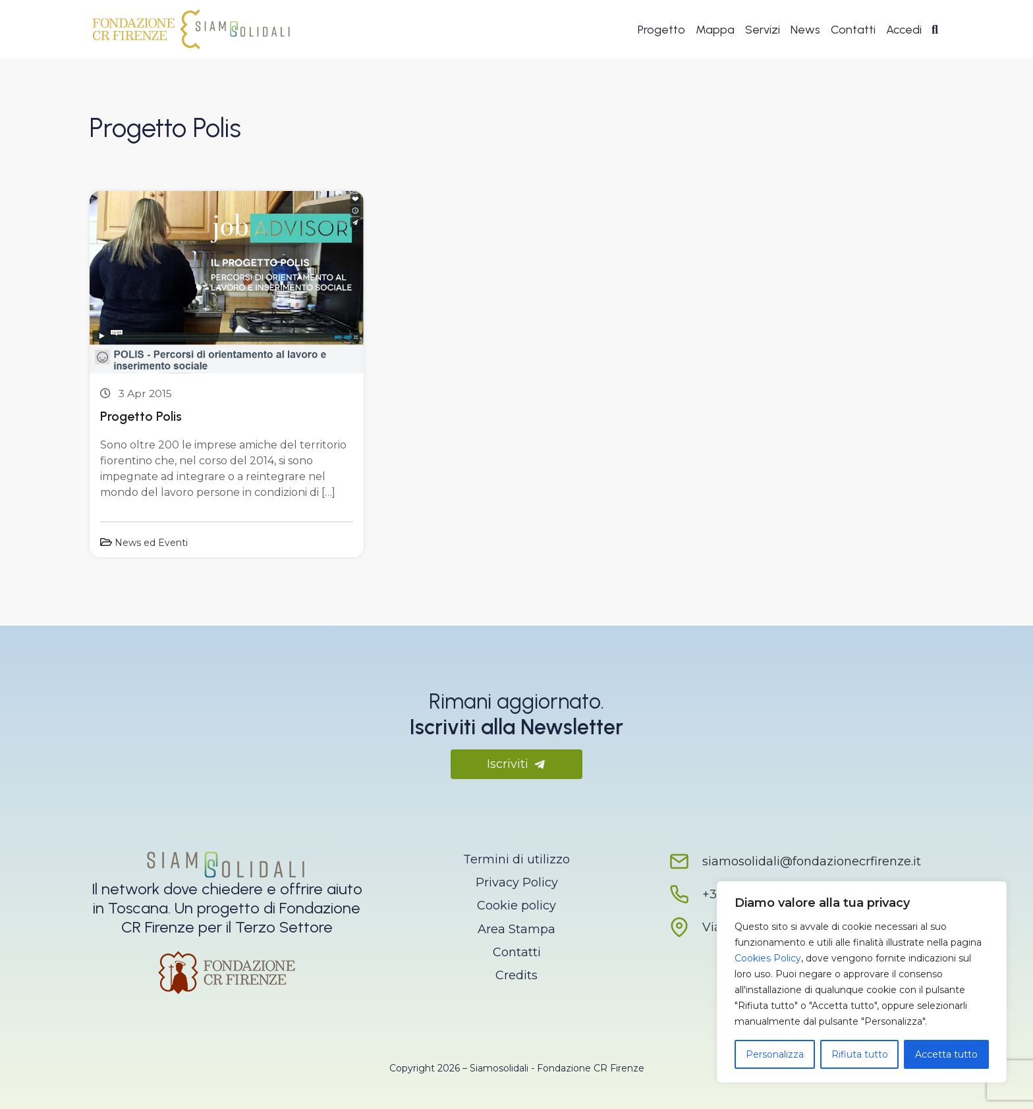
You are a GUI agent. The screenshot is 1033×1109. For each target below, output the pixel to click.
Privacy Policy (517, 882)
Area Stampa (516, 929)
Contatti (853, 30)
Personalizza (775, 1054)
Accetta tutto (946, 1054)
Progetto (661, 30)
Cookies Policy (768, 958)
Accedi (904, 30)
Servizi (762, 30)
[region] (862, 982)
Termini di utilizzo (516, 859)
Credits (516, 975)
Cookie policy (516, 905)
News (805, 30)
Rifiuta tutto (859, 1054)
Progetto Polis (141, 416)
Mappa (715, 30)
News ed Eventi (151, 543)
